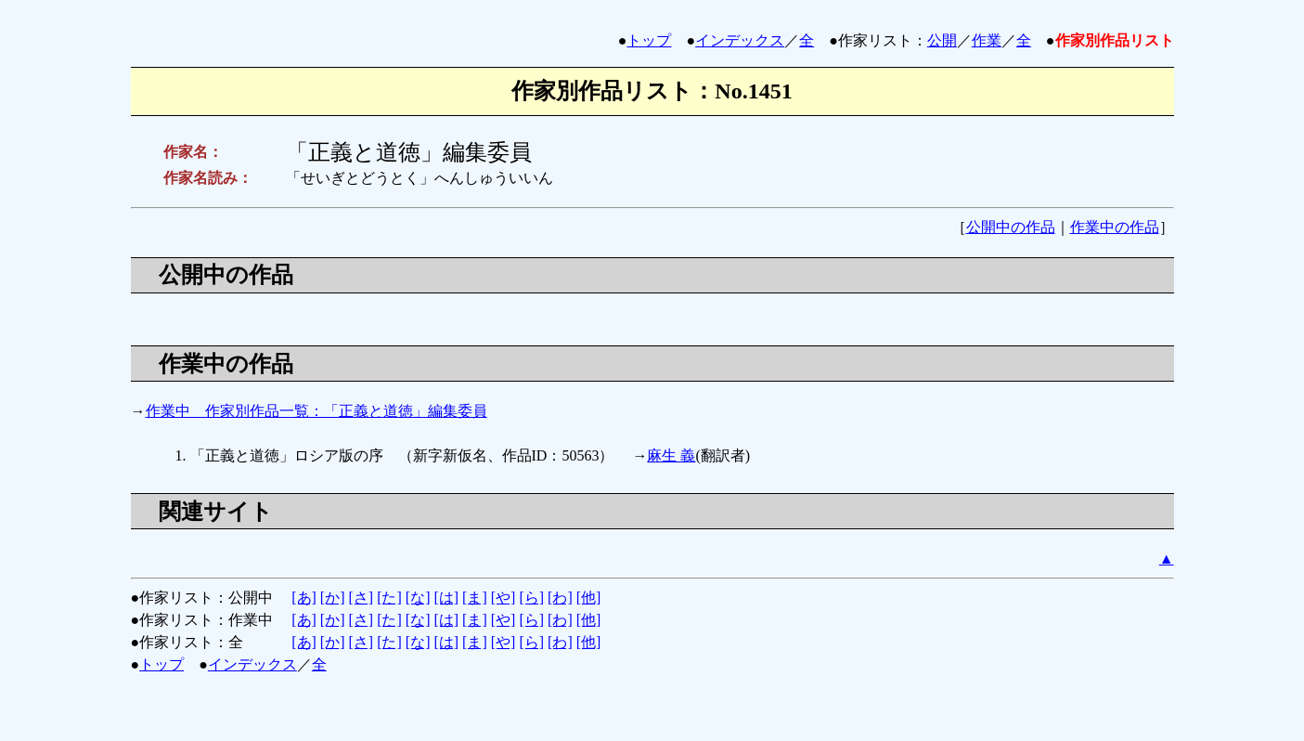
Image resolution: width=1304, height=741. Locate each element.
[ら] (531, 597)
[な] (418, 597)
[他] (588, 597)
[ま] (474, 597)
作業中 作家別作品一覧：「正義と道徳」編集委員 (316, 411)
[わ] (560, 597)
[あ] (303, 597)
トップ (648, 40)
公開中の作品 (1010, 227)
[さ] (360, 597)
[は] (445, 597)
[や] (503, 597)
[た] (389, 597)
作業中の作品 (1114, 227)
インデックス (739, 40)
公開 (942, 40)
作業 (986, 40)
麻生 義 (671, 455)
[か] (332, 597)
